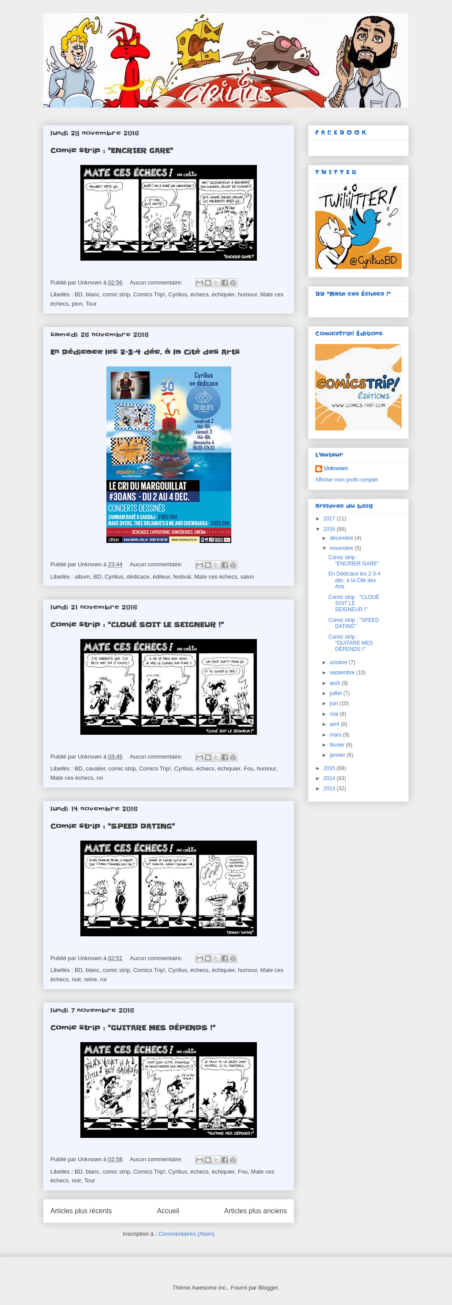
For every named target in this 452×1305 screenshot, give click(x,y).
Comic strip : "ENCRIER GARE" (111, 150)
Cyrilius (177, 294)
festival (182, 576)
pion (77, 303)
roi (100, 777)
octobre (339, 662)
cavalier (95, 768)
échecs (199, 294)
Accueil (168, 1211)
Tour (91, 303)
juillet (336, 693)
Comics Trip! (149, 294)
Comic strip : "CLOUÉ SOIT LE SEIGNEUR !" (137, 624)
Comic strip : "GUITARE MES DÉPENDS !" (132, 1027)
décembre (342, 538)
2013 (330, 788)
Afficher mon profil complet (346, 480)
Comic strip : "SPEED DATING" (112, 826)
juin (334, 703)
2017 (330, 519)
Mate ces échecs (215, 576)
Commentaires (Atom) (186, 1233)
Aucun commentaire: (157, 282)
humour (247, 294)
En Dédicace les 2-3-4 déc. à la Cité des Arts (145, 352)
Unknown (336, 468)
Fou (248, 768)
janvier (338, 755)
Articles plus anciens (255, 1211)
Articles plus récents (81, 1211)
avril (335, 724)
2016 (330, 529)
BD (79, 294)
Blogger (268, 1287)
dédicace (138, 576)
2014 (330, 778)
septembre (343, 672)
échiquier (223, 294)
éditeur (161, 576)
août (336, 683)
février (338, 745)
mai (335, 714)
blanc (92, 294)
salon (247, 576)
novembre (342, 548)
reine (90, 979)
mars (336, 735)
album (82, 576)
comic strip (116, 294)
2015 (330, 768)
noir (76, 979)
